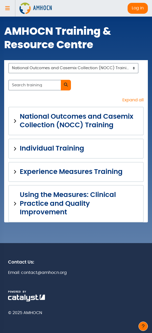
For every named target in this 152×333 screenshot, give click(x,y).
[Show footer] (143, 326)
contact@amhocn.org (44, 273)
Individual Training (52, 148)
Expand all (133, 100)
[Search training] (34, 85)
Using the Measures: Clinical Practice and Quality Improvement (68, 204)
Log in (138, 8)
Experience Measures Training (71, 172)
